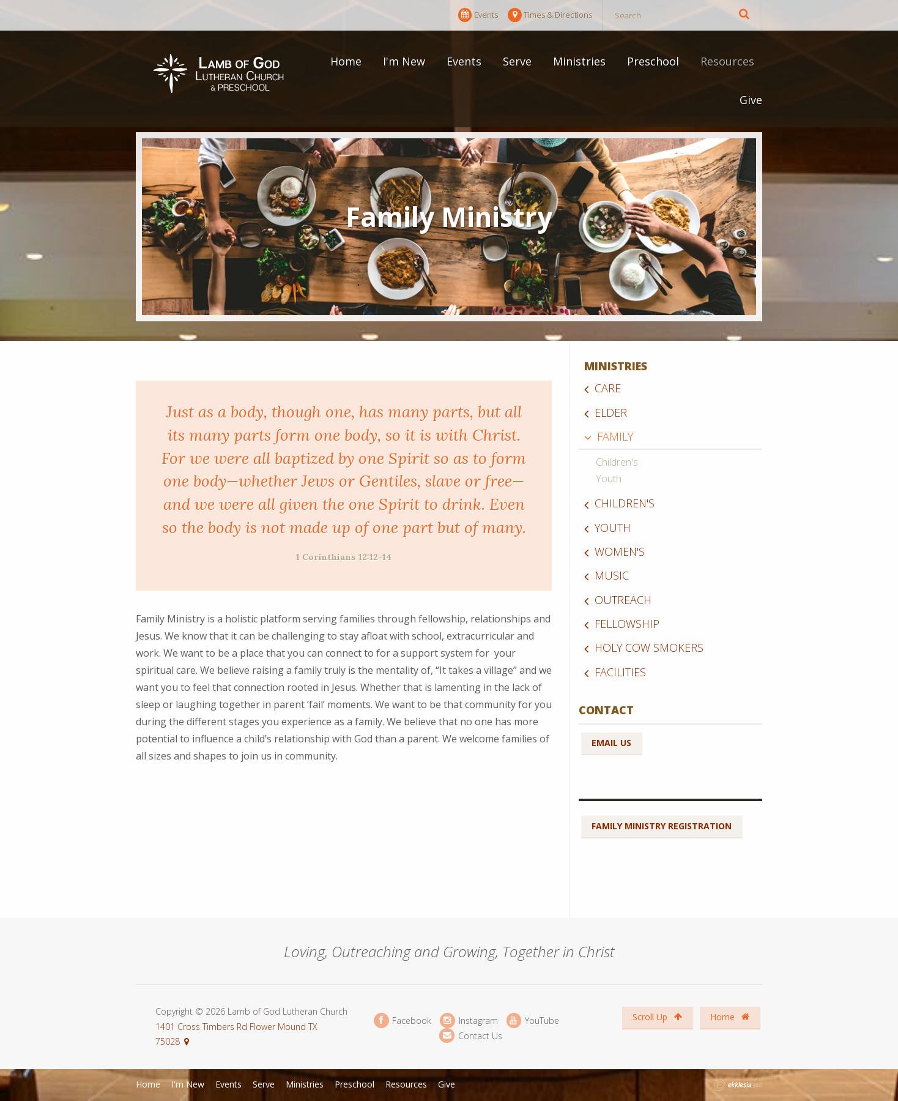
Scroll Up (657, 1017)
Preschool (653, 61)
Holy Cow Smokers (649, 647)
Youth (609, 478)
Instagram (468, 1020)
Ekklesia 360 (737, 1085)
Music (612, 575)
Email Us (611, 742)
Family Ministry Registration (662, 826)
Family (615, 436)
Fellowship (627, 623)
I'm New (404, 61)
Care (608, 388)
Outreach (623, 599)
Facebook (402, 1020)
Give (751, 99)
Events (478, 15)
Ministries (579, 61)
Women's (620, 551)
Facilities (620, 672)
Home (346, 61)
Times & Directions (550, 15)
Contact (606, 709)
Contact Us (470, 1035)
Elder (611, 412)
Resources (727, 61)
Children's (617, 462)
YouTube (533, 1020)
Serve (517, 61)
